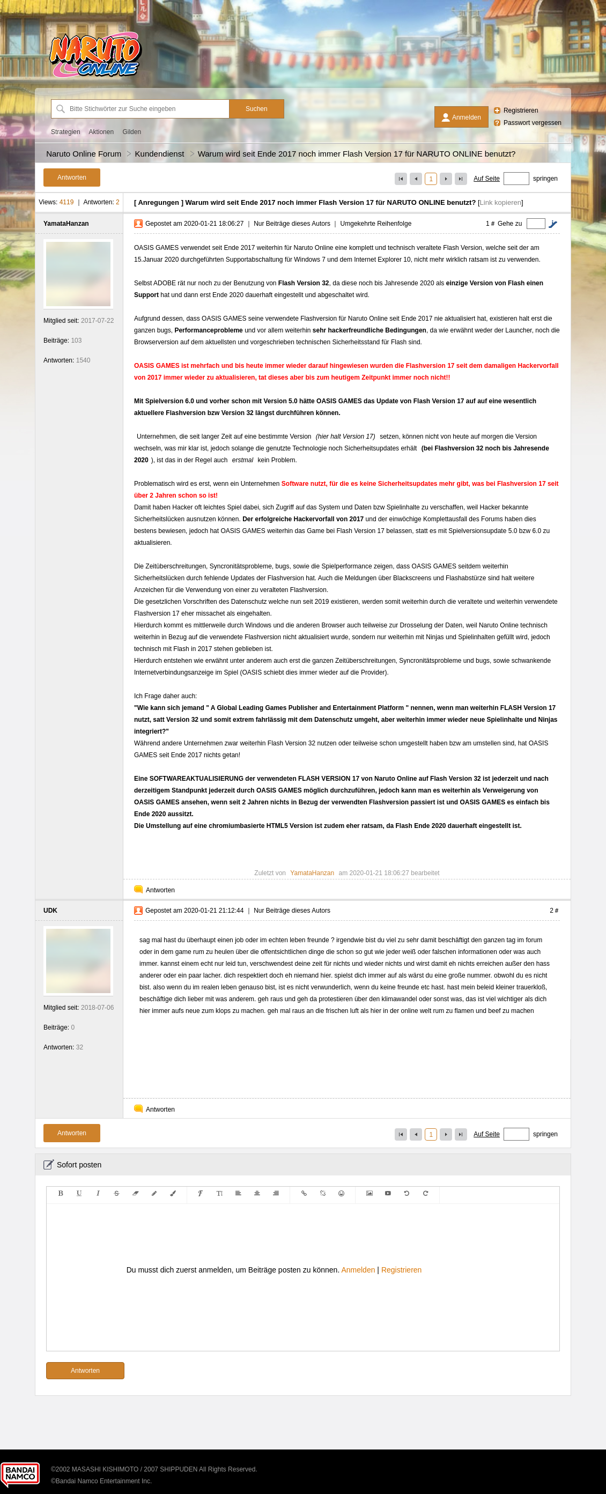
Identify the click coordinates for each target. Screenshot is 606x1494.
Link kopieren (500, 202)
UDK (50, 910)
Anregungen (158, 202)
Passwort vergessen (532, 123)
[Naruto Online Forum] (95, 78)
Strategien (65, 132)
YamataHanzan (66, 223)
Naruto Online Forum (83, 153)
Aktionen (101, 132)
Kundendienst (159, 153)
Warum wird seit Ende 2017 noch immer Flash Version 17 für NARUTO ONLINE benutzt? (357, 153)
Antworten (160, 890)
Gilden (131, 132)
